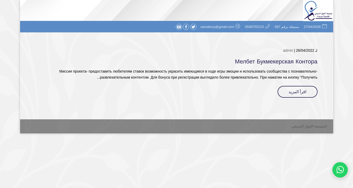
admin (288, 50)
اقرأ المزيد (297, 92)
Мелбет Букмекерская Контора (276, 61)
